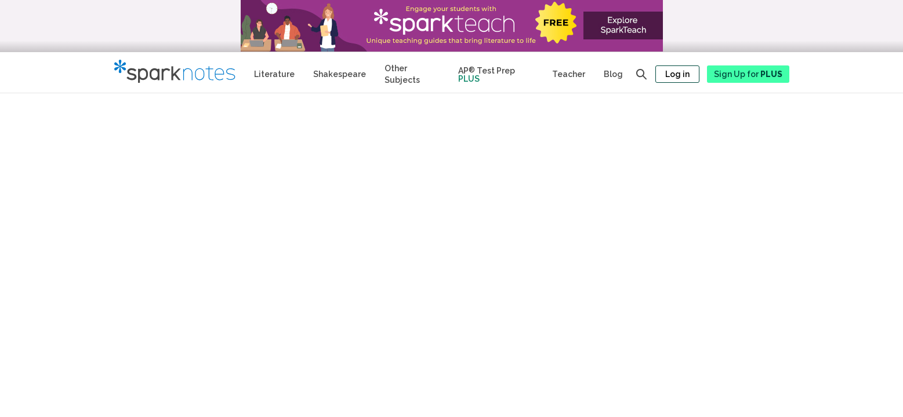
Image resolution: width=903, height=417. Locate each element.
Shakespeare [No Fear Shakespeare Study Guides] (339, 74)
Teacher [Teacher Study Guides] (568, 74)
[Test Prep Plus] (496, 72)
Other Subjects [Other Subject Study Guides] (402, 74)
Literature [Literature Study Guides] (274, 74)
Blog (613, 74)
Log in (677, 74)
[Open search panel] (641, 74)
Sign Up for (748, 74)
